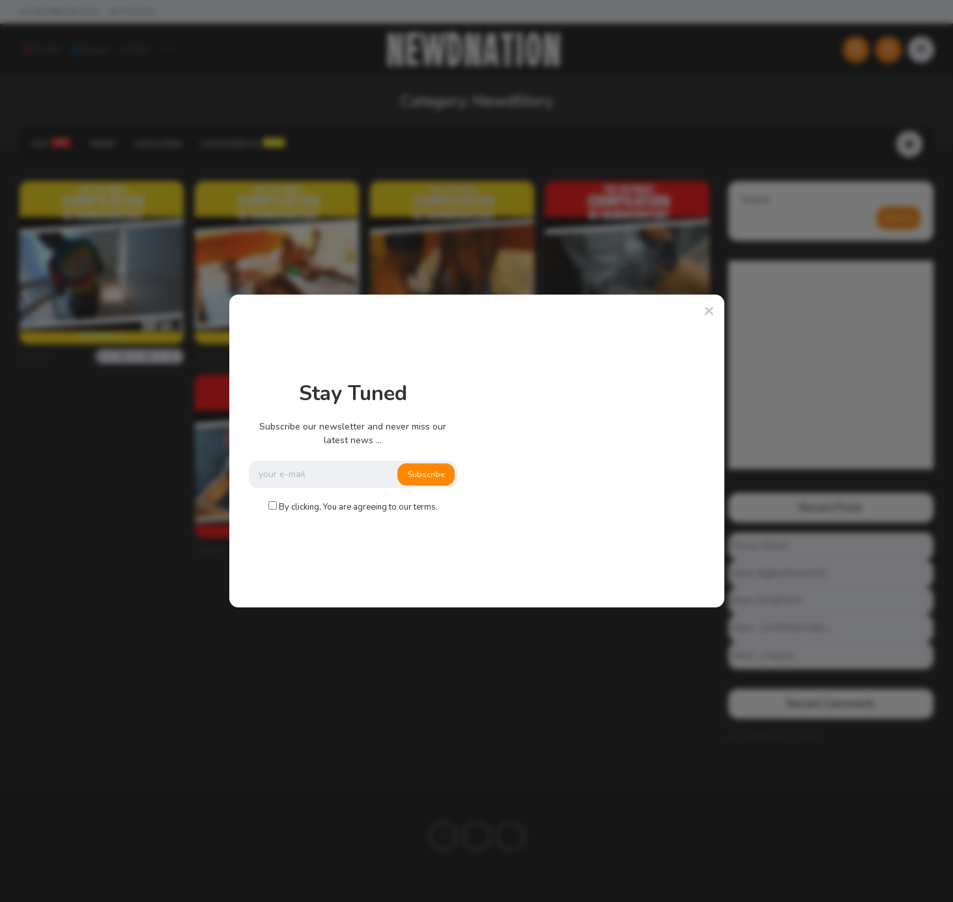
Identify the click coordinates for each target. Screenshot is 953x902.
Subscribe (426, 474)
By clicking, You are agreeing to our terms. (358, 507)
